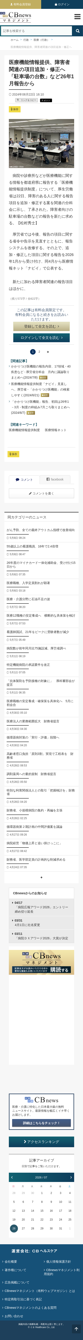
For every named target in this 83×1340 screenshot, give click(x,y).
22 (42, 1219)
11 (69, 1201)
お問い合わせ (14, 1316)
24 (60, 1219)
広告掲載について (17, 1282)
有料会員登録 (22, 4)
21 (32, 1219)
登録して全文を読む (41, 326)
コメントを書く (41, 493)
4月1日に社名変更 (27, 923)
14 (32, 1210)
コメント (24, 479)
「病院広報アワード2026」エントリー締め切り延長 (41, 907)
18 (69, 1210)
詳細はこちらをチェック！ (41, 1123)
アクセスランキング (41, 1142)
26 (13, 1228)
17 (60, 1210)
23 (51, 1219)
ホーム (15, 39)
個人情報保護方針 (58, 1261)
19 (13, 1219)
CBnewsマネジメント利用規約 (61, 1272)
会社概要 (11, 1261)
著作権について (15, 1270)
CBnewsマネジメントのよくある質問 (30, 1307)
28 (13, 1193)
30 (32, 1193)
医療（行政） (42, 39)
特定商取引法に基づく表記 (23, 1299)
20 (23, 1219)
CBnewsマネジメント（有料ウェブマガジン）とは (40, 1291)
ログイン (63, 4)
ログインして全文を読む (42, 338)
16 (51, 1210)
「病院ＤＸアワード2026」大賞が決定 (41, 936)
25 (69, 1219)
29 (23, 1193)
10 (60, 1201)
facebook (55, 479)
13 (23, 1210)
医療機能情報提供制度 (24, 430)
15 (42, 1210)
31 (60, 1228)
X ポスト (46, 100)
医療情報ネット (56, 430)
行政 (26, 39)
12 (13, 1210)
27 (23, 1228)
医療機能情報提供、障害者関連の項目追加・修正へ (41, 47)
